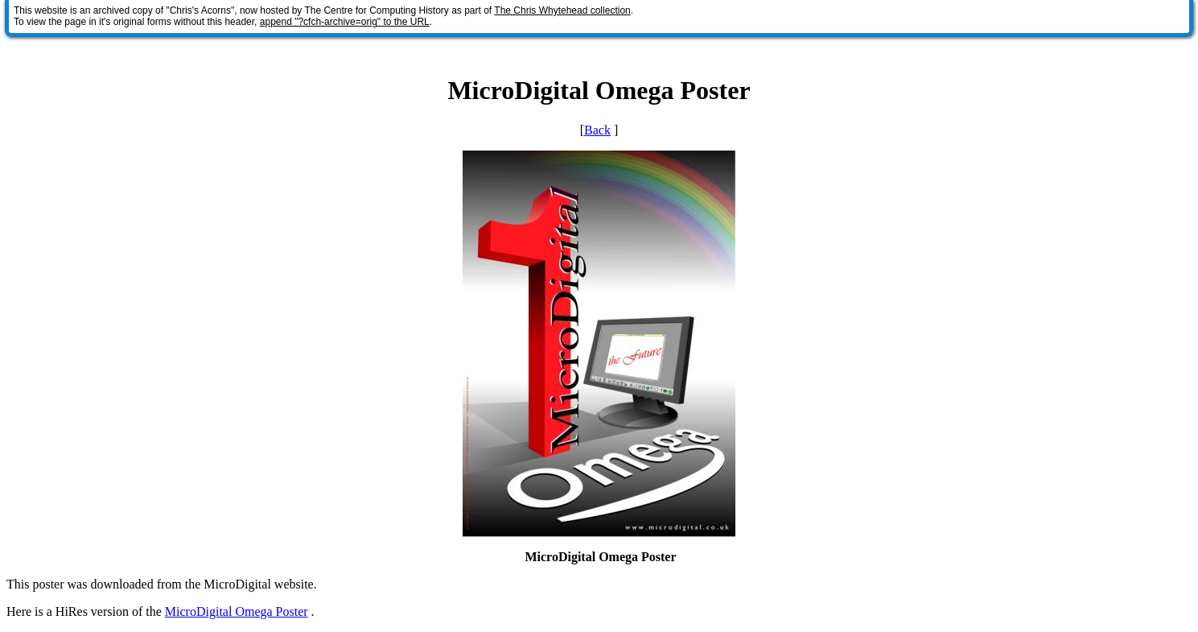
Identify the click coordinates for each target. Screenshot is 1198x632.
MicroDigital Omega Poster (236, 611)
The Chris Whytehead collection (562, 10)
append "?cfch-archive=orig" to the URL (345, 21)
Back (597, 130)
